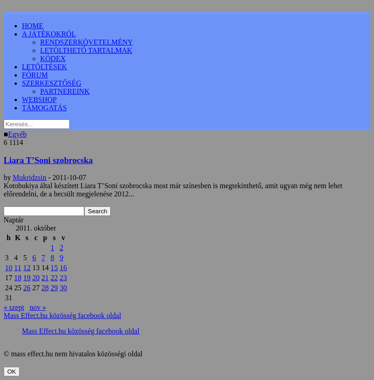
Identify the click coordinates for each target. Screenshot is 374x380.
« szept (14, 307)
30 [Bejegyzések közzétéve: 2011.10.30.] (63, 288)
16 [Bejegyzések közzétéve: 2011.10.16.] (63, 268)
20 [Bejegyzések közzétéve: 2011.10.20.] (36, 278)
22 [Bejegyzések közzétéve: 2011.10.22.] (54, 278)
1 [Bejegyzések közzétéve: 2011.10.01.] (52, 248)
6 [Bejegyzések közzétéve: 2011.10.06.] (34, 258)
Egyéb (17, 134)
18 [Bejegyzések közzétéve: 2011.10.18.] (17, 278)
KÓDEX (53, 58)
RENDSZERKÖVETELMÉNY (86, 42)
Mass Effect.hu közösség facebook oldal (62, 315)
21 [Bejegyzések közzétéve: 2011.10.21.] (45, 278)
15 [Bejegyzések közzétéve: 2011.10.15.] (54, 268)
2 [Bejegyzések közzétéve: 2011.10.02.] (61, 248)
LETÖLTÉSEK (44, 67)
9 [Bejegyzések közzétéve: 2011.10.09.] (61, 258)
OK (11, 371)
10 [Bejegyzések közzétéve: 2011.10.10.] (8, 268)
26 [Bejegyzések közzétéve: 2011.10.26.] (27, 288)
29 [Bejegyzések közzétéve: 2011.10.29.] (54, 288)
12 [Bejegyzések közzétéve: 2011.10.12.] (27, 268)
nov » (38, 307)
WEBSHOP (39, 99)
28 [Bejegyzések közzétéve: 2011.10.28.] (45, 288)
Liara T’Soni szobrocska (48, 160)
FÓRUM (35, 75)
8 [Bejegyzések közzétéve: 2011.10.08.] (52, 258)
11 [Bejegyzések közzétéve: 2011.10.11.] (17, 268)
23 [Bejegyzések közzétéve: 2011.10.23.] (63, 278)
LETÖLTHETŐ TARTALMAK (86, 50)
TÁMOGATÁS (44, 108)
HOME (32, 26)
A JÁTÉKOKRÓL (49, 34)
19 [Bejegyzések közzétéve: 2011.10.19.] (27, 278)
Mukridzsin (29, 177)
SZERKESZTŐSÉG (52, 83)
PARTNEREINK (65, 91)
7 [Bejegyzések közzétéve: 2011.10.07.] (43, 258)
